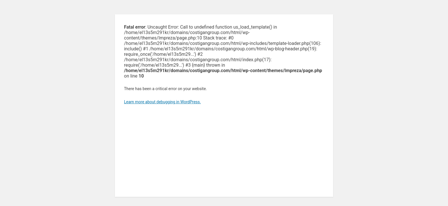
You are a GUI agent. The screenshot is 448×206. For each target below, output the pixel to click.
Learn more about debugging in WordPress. (162, 102)
